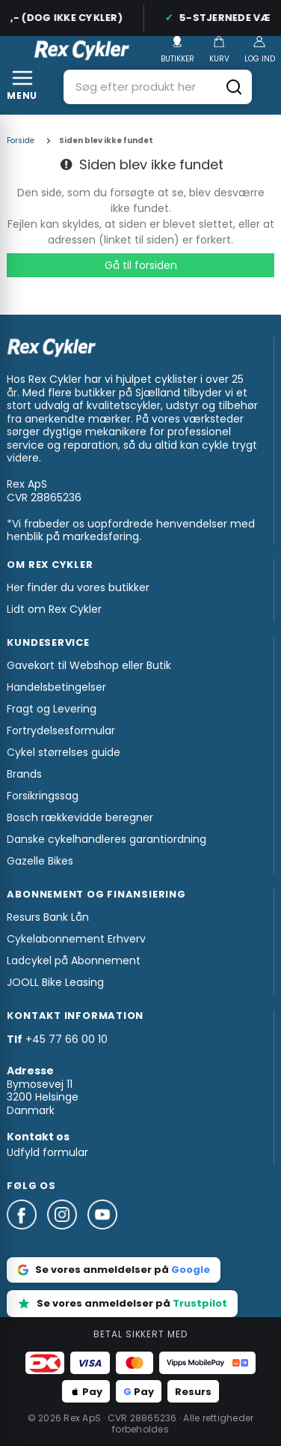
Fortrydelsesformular (61, 730)
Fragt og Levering (51, 708)
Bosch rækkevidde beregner (80, 817)
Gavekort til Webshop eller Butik (89, 665)
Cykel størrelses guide (63, 752)
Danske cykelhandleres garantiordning (106, 839)
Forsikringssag (42, 795)
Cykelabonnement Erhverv (76, 938)
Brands (24, 773)
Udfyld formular (47, 1152)
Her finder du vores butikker (78, 587)
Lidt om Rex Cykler (54, 609)
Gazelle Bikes (40, 860)
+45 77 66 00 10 (66, 1039)
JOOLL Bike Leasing (55, 982)
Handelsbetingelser (56, 687)
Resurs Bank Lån (48, 917)
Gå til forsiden (141, 265)
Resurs (193, 1392)
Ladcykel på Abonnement (73, 960)
